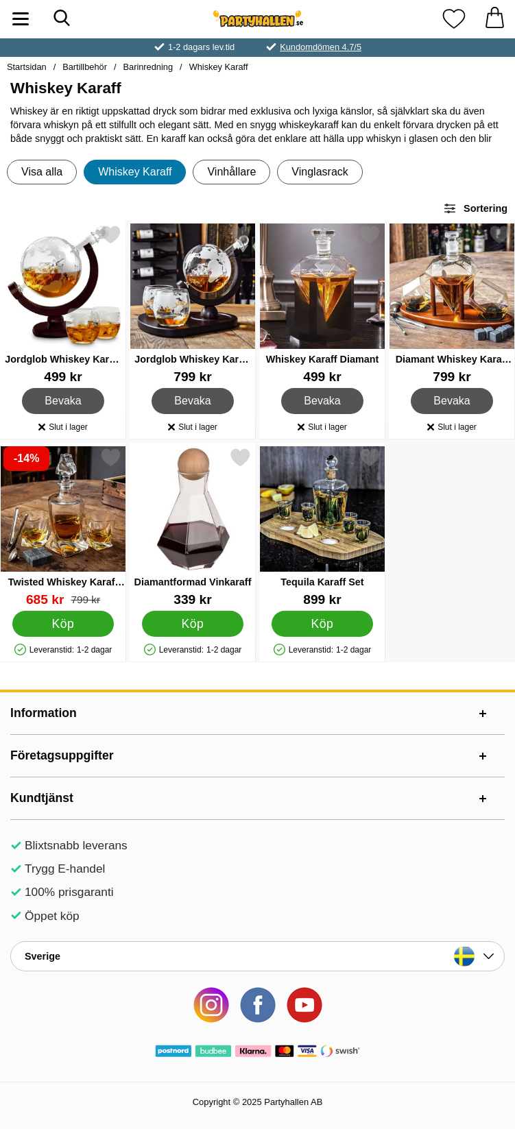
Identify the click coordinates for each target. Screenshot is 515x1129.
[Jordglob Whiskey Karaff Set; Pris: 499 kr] (63, 304)
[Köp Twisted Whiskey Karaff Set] (62, 624)
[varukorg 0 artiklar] (494, 18)
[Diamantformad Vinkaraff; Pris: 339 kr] (193, 527)
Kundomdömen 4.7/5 (320, 47)
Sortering (475, 208)
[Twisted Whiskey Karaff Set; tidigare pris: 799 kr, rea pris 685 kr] (63, 527)
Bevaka (63, 401)
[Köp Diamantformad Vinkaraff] (192, 624)
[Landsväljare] (257, 956)
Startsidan (27, 67)
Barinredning (148, 67)
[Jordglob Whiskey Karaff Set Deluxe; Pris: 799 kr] (193, 304)
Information (43, 713)
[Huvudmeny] (20, 19)
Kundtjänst (41, 798)
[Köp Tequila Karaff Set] (322, 624)
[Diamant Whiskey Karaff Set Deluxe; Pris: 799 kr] (452, 304)
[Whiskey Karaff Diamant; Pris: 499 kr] (322, 304)
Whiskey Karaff (218, 67)
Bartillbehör (84, 67)
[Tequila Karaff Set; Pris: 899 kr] (322, 527)
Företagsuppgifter (62, 755)
